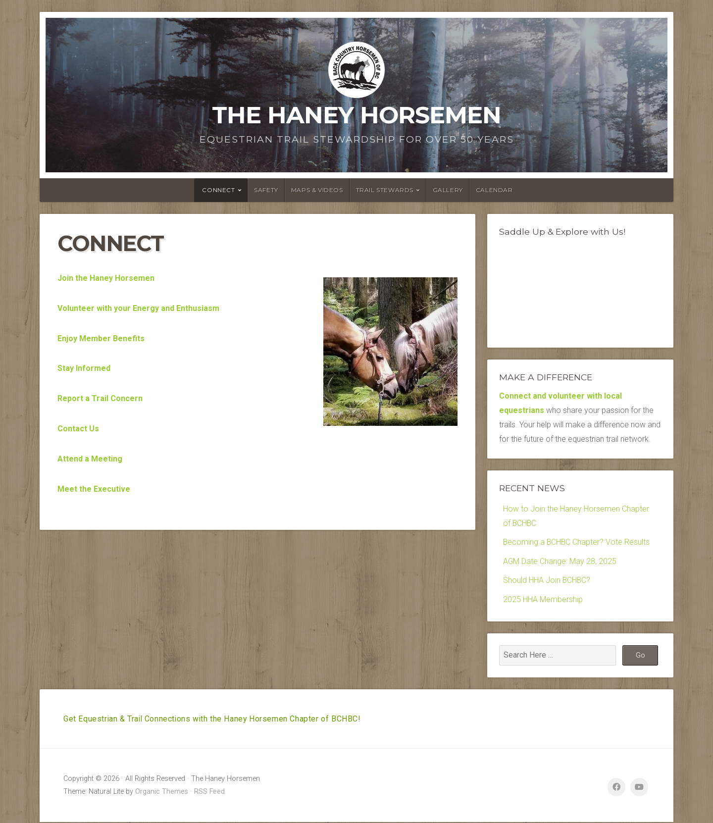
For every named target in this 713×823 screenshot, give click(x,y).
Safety (266, 190)
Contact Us (78, 428)
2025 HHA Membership (543, 600)
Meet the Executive (93, 489)
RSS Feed (209, 792)
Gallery (448, 190)
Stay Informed (83, 368)
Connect (218, 190)
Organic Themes (161, 792)
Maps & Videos (317, 190)
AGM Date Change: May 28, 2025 (560, 561)
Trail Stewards (384, 190)
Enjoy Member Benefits (101, 338)
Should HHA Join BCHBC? (547, 580)
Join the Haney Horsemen (105, 278)
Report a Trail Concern (100, 398)
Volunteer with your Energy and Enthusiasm (138, 308)
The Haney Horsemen (356, 115)
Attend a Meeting (89, 458)
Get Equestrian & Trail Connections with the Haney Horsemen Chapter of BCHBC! (213, 719)
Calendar (494, 190)
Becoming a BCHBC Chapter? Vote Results (577, 542)
